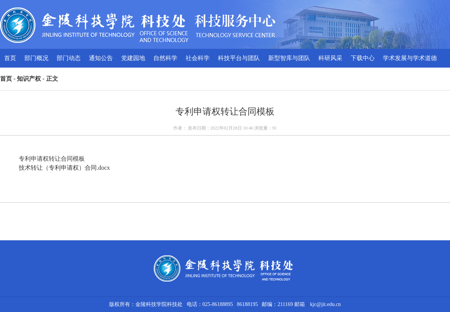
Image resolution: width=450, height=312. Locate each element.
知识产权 (29, 78)
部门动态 (69, 58)
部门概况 (36, 58)
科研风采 (330, 58)
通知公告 (101, 58)
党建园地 (133, 58)
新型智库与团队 (289, 58)
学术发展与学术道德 (410, 58)
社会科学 (198, 58)
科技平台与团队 (239, 58)
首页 (10, 58)
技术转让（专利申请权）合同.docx (64, 167)
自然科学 (165, 58)
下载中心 (363, 58)
